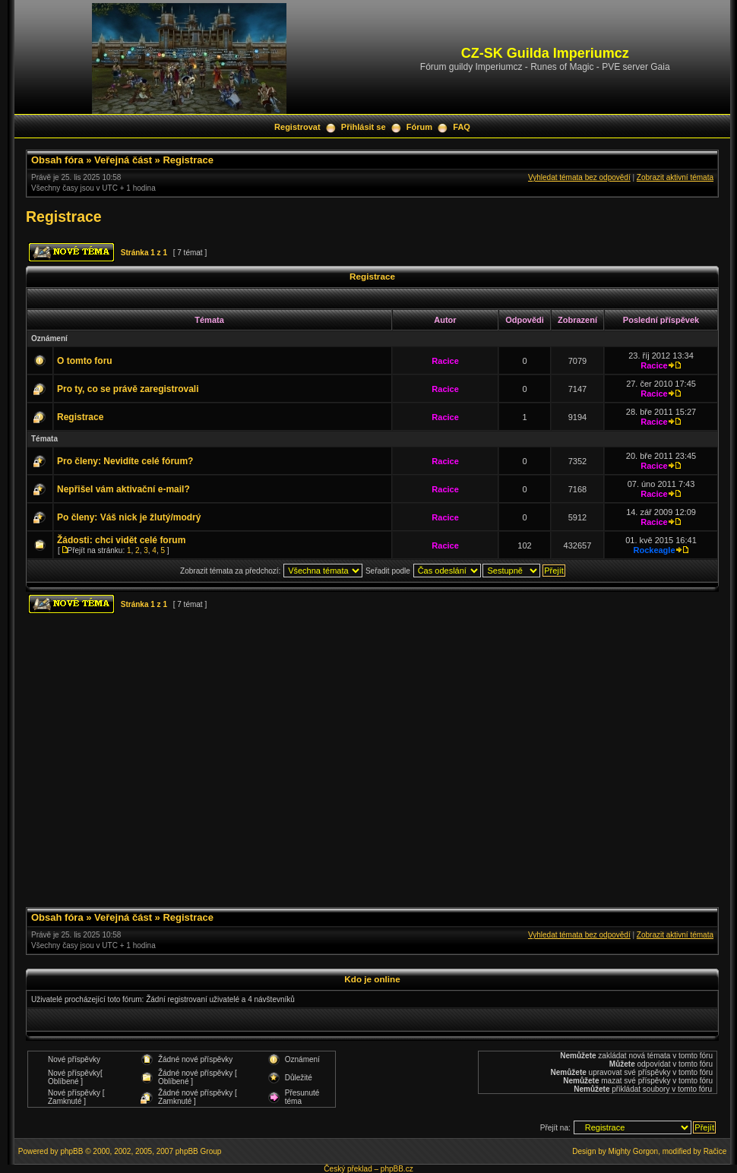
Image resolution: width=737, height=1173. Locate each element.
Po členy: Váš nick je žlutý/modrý (129, 517)
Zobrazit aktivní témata (675, 177)
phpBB (71, 1151)
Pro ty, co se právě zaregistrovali (128, 389)
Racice (445, 360)
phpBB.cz (397, 1169)
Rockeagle (654, 550)
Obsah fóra (57, 160)
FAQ (461, 126)
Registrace (188, 160)
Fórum (419, 126)
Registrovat (297, 126)
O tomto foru (84, 361)
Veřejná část (123, 160)
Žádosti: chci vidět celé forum (121, 540)
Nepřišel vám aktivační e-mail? (123, 489)
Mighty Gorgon (634, 1151)
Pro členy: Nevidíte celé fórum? (125, 461)
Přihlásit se (363, 126)
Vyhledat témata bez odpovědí (579, 177)
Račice (715, 1151)
